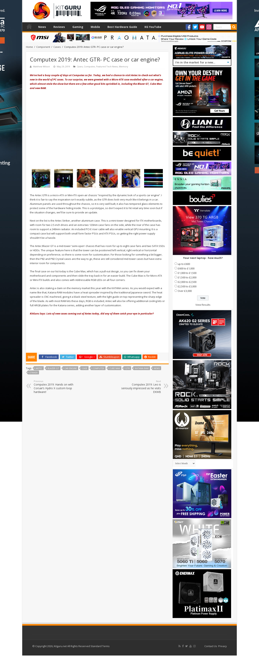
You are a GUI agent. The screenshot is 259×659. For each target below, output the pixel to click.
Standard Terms (100, 646)
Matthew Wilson (41, 66)
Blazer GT (53, 368)
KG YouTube (153, 27)
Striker (33, 372)
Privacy (222, 646)
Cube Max (114, 368)
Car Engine (70, 368)
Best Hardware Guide (122, 27)
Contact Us (210, 646)
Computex (89, 66)
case (84, 368)
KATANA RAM (142, 368)
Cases (57, 47)
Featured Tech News (107, 66)
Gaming (77, 27)
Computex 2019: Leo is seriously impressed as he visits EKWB (141, 387)
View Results (202, 304)
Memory (123, 66)
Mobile (95, 27)
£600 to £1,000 (186, 268)
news (157, 368)
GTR (127, 368)
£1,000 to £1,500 (187, 273)
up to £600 (184, 264)
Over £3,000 (185, 291)
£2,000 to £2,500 (187, 282)
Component (43, 47)
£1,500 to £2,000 (187, 277)
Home (29, 26)
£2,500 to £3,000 (187, 286)
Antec (38, 368)
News (42, 27)
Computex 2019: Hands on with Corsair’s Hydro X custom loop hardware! (54, 387)
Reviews (59, 27)
